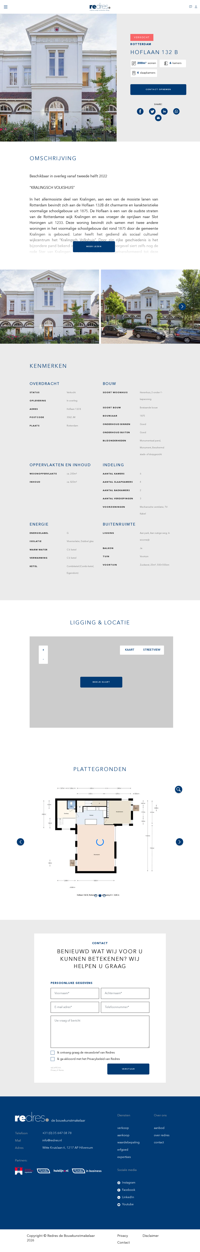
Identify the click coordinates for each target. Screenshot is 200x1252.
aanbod (159, 1128)
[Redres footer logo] (50, 1117)
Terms (61, 1070)
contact (159, 1142)
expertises (124, 1157)
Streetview (151, 650)
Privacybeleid (96, 1059)
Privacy (54, 1070)
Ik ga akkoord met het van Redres (85, 1059)
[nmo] (24, 1171)
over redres (161, 1135)
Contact (123, 1242)
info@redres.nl (52, 1140)
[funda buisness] (86, 1171)
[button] (182, 306)
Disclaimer (151, 1236)
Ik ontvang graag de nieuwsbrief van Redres (83, 1053)
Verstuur (128, 1069)
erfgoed (122, 1149)
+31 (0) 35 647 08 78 (57, 1133)
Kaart (129, 650)
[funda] (43, 1171)
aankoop (123, 1135)
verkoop (123, 1128)
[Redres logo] (100, 7)
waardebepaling (128, 1142)
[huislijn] (61, 1171)
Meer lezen (93, 246)
